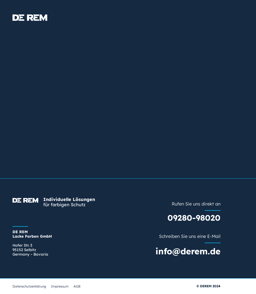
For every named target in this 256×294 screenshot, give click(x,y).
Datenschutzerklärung (29, 286)
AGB (77, 286)
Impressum (59, 286)
